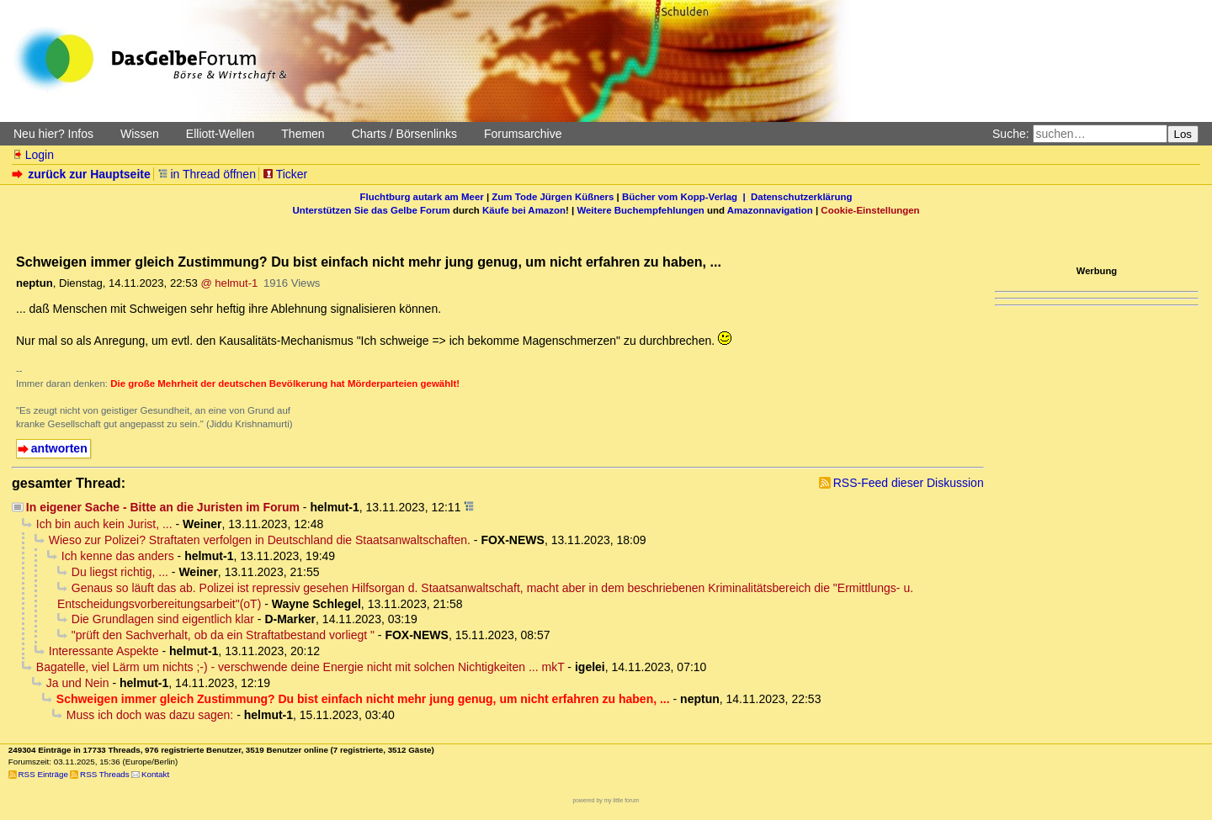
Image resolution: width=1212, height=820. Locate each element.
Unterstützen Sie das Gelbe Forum (370, 210)
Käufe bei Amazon (524, 210)
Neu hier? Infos (53, 133)
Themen (302, 133)
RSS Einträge (43, 774)
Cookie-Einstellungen (870, 210)
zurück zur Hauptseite (83, 174)
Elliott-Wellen (220, 133)
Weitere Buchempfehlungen (640, 210)
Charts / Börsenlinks (404, 133)
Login (33, 154)
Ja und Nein (77, 683)
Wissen (139, 133)
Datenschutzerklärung (801, 197)
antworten (59, 448)
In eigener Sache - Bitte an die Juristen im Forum (163, 507)
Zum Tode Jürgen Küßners (553, 197)
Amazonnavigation (770, 210)
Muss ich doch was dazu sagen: (149, 715)
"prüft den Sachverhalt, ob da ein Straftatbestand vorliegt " (223, 635)
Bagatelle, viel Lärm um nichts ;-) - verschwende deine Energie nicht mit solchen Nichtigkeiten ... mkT (300, 667)
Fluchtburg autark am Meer (422, 197)
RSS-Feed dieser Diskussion (908, 482)
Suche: (1010, 133)
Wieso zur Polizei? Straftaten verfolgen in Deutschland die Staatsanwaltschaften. (259, 540)
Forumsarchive (523, 133)
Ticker (285, 174)
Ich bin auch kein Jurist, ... (104, 524)
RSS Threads (105, 774)
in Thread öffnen (206, 174)
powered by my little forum (606, 800)
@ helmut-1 (229, 283)
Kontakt (155, 774)
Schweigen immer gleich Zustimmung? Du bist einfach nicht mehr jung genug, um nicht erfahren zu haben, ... (363, 699)
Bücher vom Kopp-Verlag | (686, 197)
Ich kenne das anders (117, 556)
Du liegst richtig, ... (120, 572)
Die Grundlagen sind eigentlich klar (163, 619)
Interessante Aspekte (104, 651)
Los (1183, 134)
